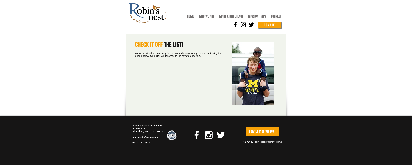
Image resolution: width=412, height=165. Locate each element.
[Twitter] (251, 24)
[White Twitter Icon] (221, 135)
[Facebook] (235, 24)
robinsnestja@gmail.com (145, 137)
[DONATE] (269, 25)
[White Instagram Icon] (208, 135)
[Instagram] (243, 24)
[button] (206, 16)
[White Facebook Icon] (196, 135)
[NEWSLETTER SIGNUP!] (262, 131)
